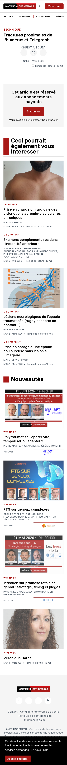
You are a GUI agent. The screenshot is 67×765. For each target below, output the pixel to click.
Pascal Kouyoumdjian (17, 592)
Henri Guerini (32, 248)
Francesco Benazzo (16, 517)
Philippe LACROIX (14, 329)
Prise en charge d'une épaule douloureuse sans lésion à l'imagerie (27, 351)
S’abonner (54, 6)
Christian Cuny (33, 47)
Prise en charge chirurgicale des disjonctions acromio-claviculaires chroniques (32, 213)
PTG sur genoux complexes (26, 509)
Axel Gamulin (30, 446)
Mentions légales (34, 719)
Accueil (8, 16)
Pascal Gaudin (33, 254)
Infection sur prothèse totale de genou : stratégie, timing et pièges (31, 585)
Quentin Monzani (14, 251)
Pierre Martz (11, 446)
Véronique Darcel (17, 658)
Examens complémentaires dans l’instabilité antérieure (30, 242)
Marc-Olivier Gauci (15, 360)
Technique (12, 29)
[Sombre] (40, 6)
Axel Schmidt (34, 514)
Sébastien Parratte (16, 519)
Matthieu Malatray (43, 517)
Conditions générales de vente (39, 711)
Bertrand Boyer (14, 594)
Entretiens (43, 16)
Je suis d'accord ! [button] (17, 758)
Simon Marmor (43, 592)
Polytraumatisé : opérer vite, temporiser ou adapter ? (26, 439)
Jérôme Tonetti (51, 446)
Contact (12, 711)
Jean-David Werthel (16, 256)
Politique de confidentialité (35, 715)
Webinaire (9, 432)
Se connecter (50, 119)
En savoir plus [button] (39, 749)
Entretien (9, 653)
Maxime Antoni (13, 222)
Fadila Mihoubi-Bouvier (42, 251)
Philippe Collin (13, 254)
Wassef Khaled (13, 248)
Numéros (25, 16)
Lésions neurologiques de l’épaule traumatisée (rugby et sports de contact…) (31, 321)
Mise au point (12, 234)
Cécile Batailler (13, 514)
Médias (60, 16)
